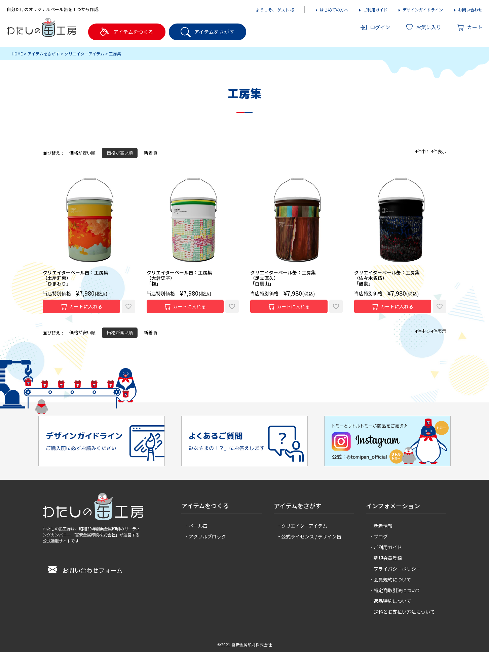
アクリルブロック (207, 536)
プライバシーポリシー (397, 568)
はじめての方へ (331, 9)
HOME (17, 53)
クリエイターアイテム (84, 53)
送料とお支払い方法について (404, 611)
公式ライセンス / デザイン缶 (311, 536)
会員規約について (392, 579)
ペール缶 (198, 525)
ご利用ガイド (372, 9)
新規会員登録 (388, 558)
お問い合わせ (467, 9)
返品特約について (392, 601)
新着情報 (383, 525)
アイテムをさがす (44, 53)
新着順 (150, 152)
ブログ (381, 536)
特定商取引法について (397, 590)
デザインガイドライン (420, 9)
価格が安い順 (82, 152)
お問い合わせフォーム (85, 570)
